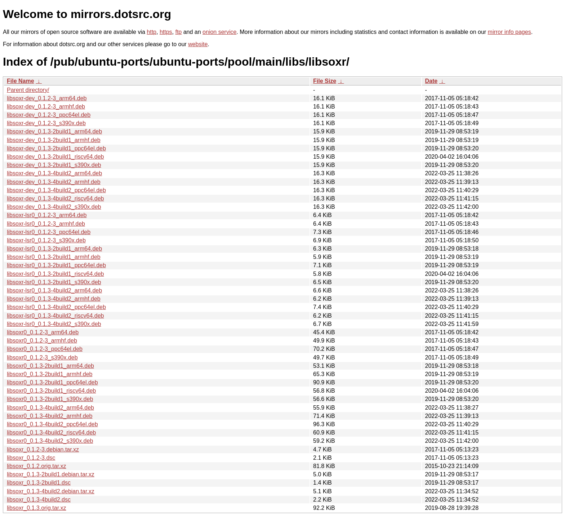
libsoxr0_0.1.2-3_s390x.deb (42, 357)
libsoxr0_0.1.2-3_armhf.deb (42, 341)
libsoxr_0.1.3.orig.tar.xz (36, 508)
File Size (324, 81)
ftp (178, 32)
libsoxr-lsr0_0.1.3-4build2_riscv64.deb (55, 316)
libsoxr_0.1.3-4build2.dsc (39, 500)
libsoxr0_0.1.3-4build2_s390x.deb (50, 441)
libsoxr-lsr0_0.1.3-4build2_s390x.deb (54, 324)
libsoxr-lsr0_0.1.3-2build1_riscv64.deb (55, 274)
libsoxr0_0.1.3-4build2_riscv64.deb (51, 432)
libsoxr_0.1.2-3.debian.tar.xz (43, 449)
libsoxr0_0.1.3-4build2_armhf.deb (49, 416)
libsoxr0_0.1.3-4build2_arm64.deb (50, 408)
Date (431, 81)
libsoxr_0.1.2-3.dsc (31, 458)
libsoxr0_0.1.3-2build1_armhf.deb (49, 374)
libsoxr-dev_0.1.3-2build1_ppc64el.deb (56, 148)
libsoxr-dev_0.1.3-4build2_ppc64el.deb (56, 190)
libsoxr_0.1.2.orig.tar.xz (36, 466)
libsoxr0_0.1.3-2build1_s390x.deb (50, 399)
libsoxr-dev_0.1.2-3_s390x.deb (46, 123)
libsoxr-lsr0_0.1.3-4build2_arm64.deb (54, 290)
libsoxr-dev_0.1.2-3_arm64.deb (46, 98)
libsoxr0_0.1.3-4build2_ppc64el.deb (52, 424)
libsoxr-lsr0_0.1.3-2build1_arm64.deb (54, 249)
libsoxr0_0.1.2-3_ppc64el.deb (45, 349)
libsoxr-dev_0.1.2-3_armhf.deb (46, 106)
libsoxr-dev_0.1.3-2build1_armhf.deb (54, 140)
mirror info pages (509, 32)
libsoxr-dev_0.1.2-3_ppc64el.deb (48, 115)
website (198, 44)
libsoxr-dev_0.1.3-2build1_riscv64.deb (55, 157)
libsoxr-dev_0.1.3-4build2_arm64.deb (54, 173)
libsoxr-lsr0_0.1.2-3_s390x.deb (46, 240)
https (166, 32)
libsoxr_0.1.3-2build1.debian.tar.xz (50, 474)
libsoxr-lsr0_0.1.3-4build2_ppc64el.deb (56, 307)
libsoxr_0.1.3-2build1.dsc (39, 483)
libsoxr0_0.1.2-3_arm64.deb (43, 332)
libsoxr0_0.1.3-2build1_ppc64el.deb (52, 382)
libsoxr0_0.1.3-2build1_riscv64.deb (51, 391)
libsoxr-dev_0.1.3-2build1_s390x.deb (54, 165)
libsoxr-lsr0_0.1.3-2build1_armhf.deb (54, 257)
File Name (20, 81)
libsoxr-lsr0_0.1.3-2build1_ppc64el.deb (56, 265)
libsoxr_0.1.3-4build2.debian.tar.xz (50, 491)
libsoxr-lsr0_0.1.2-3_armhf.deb (46, 224)
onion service (219, 32)
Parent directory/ (28, 90)
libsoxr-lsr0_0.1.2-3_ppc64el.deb (48, 232)
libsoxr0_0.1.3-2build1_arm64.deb (50, 366)
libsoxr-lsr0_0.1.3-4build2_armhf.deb (54, 299)
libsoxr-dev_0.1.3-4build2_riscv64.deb (55, 198)
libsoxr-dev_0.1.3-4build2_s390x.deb (54, 207)
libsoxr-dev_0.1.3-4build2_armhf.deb (54, 182)
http (151, 32)
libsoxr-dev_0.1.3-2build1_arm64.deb (54, 131)
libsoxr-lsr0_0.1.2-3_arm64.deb (46, 215)
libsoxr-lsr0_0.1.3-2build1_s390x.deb (54, 282)
